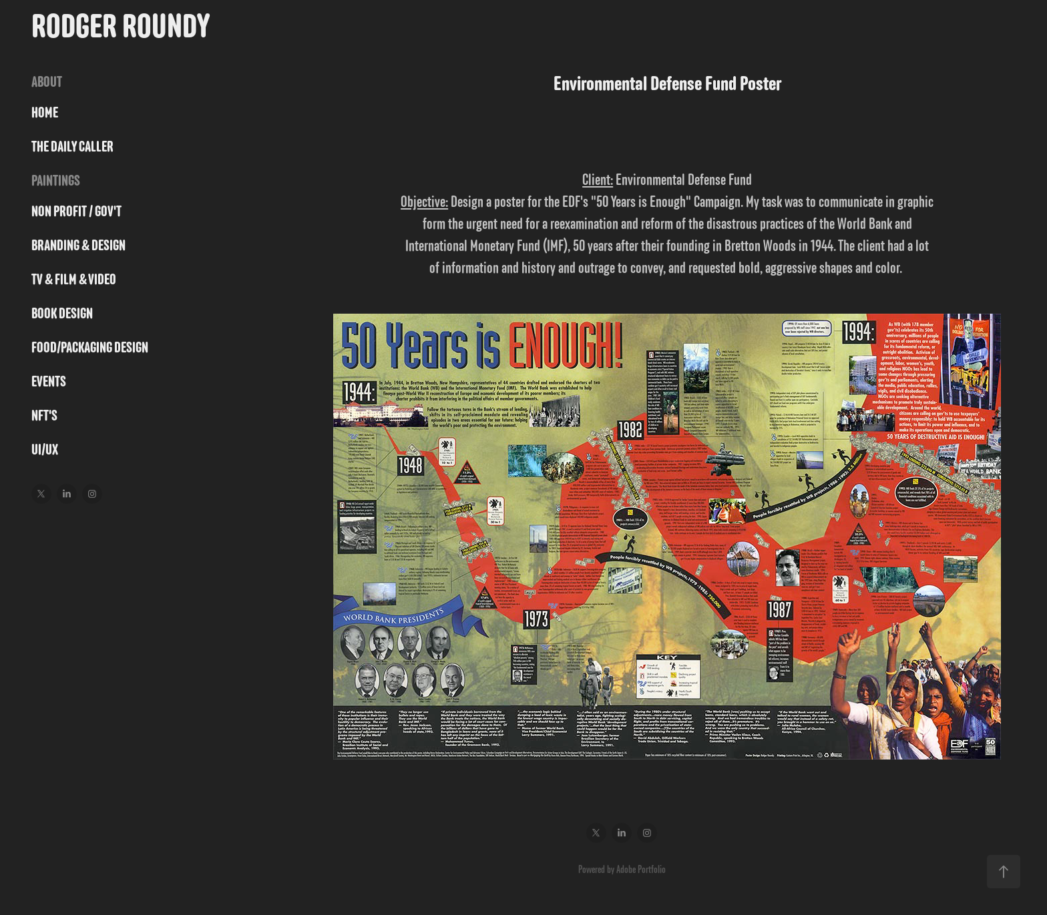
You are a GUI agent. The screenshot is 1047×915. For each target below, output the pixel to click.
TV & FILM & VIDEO (73, 279)
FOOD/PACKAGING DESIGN (89, 347)
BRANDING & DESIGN (78, 245)
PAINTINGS (55, 180)
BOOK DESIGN (62, 313)
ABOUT (46, 81)
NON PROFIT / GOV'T (76, 211)
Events (48, 381)
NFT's (44, 415)
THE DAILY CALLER (72, 146)
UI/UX (44, 449)
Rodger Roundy (120, 26)
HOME (44, 112)
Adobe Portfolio (641, 869)
